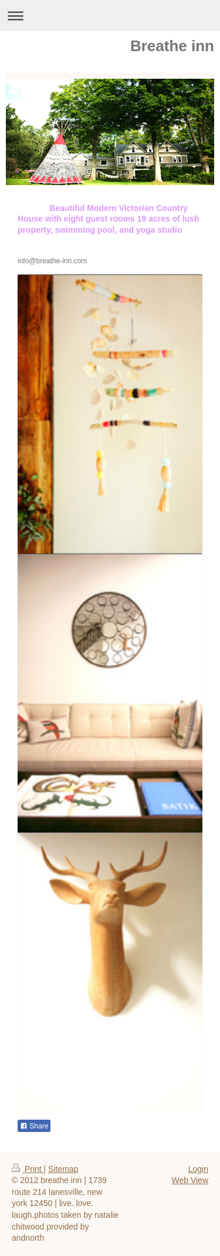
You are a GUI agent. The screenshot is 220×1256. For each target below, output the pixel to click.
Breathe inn (172, 46)
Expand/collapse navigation (110, 15)
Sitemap (63, 1169)
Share (34, 1126)
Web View (189, 1180)
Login (198, 1169)
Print (28, 1169)
